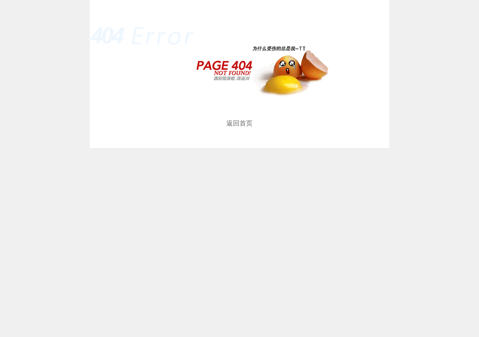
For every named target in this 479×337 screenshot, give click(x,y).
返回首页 (239, 123)
